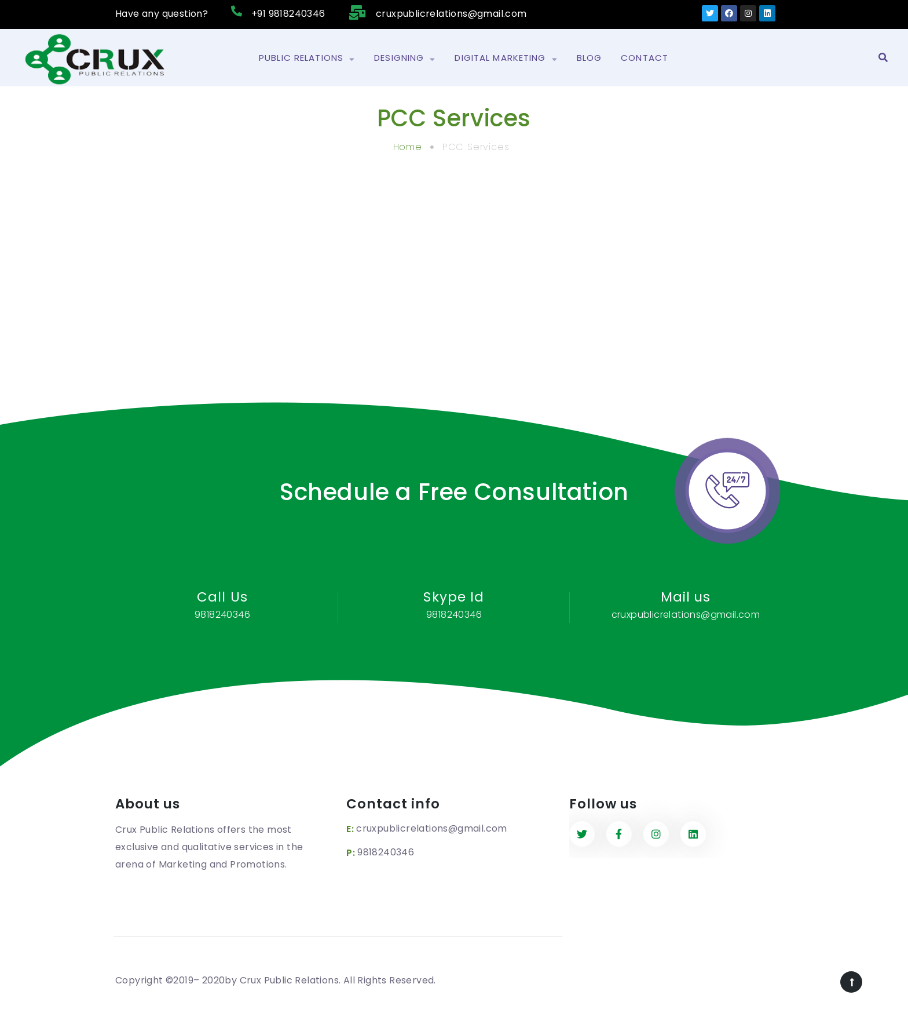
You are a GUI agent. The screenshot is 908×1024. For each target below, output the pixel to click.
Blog (589, 58)
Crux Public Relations (289, 980)
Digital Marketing (506, 58)
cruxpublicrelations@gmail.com (431, 828)
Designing (404, 58)
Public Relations (307, 58)
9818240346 (385, 852)
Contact (644, 58)
